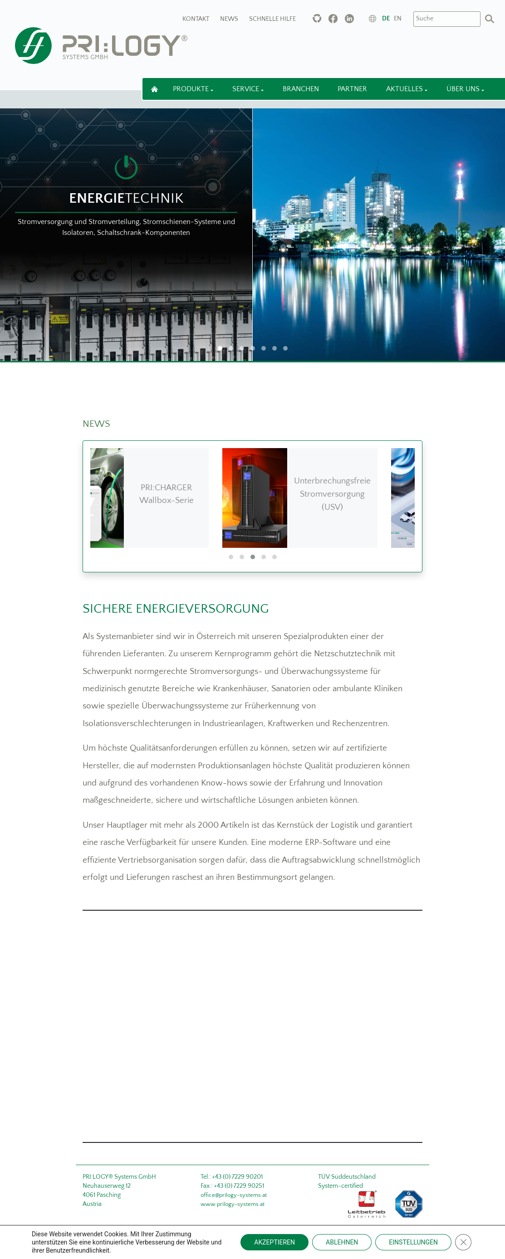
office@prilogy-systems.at (234, 1195)
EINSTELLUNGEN (413, 1242)
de (386, 18)
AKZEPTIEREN (274, 1242)
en (398, 18)
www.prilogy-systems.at (233, 1204)
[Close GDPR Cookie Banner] (463, 1242)
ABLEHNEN (342, 1242)
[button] (231, 556)
